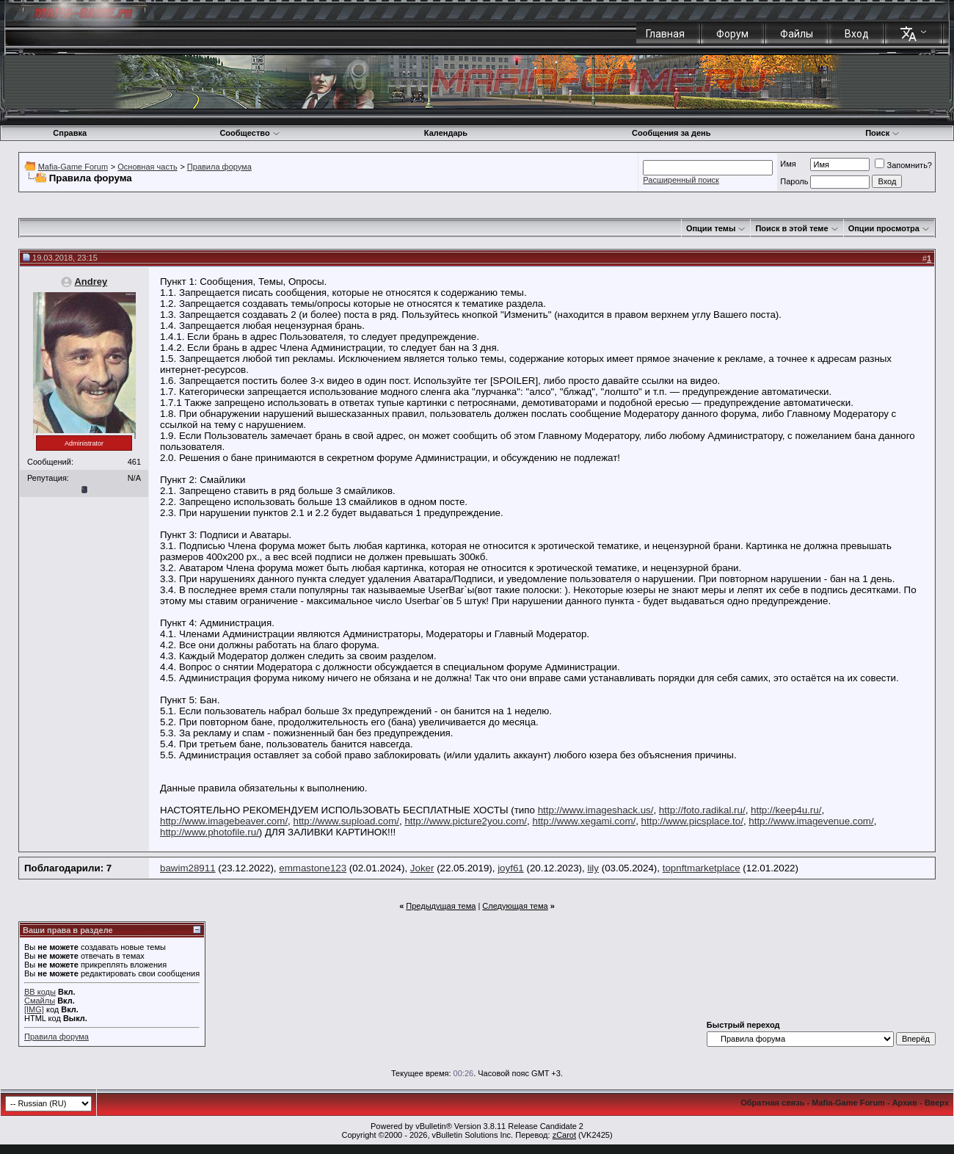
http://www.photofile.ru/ (209, 832)
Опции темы (710, 228)
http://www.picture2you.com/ (465, 821)
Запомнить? (903, 165)
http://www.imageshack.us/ (596, 810)
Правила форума (219, 166)
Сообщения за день (671, 132)
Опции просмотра (884, 228)
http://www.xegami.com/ (584, 821)
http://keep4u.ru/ (786, 810)
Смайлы (39, 1000)
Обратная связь (772, 1102)
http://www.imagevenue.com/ (811, 821)
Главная (665, 34)
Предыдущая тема (441, 905)
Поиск (882, 132)
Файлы (796, 34)
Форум (732, 34)
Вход (857, 34)
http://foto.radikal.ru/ (702, 810)
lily (593, 868)
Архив (904, 1102)
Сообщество (249, 132)
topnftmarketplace (701, 868)
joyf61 (511, 868)
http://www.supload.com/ (346, 821)
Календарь (445, 132)
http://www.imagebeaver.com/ (224, 821)
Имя (787, 163)
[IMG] (34, 1009)
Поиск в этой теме (791, 228)
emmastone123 (312, 868)
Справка (70, 132)
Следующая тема (514, 905)
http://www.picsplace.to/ (692, 821)
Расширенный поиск (681, 179)
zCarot (564, 1135)
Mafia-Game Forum (73, 166)
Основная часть (147, 166)
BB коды (40, 991)
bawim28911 (188, 868)
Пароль (794, 181)
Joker (422, 868)
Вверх (937, 1102)
